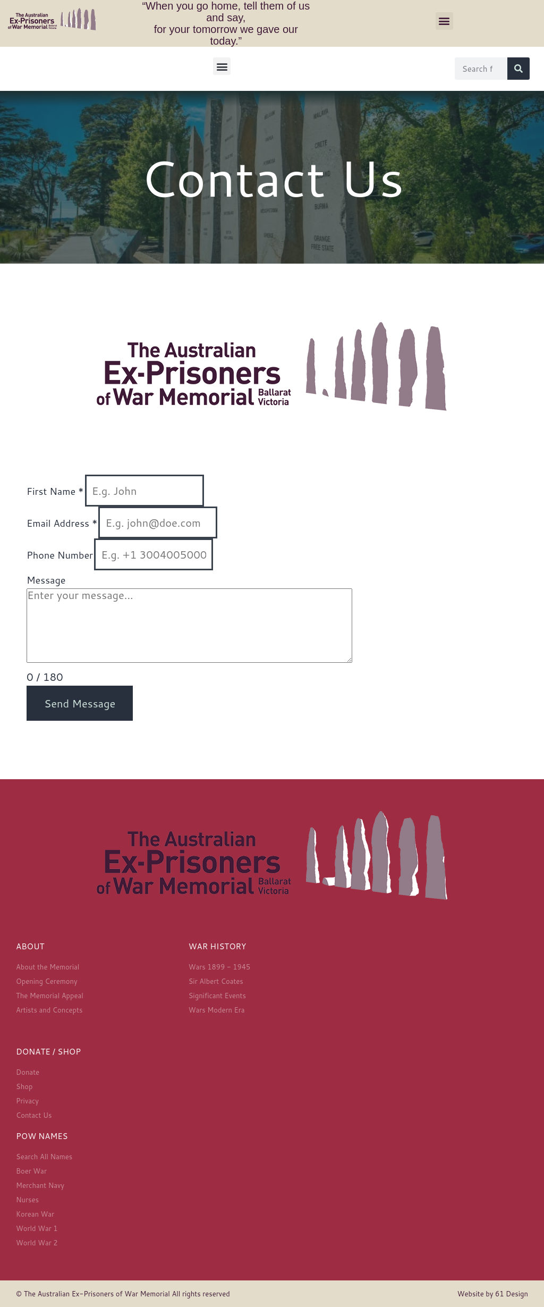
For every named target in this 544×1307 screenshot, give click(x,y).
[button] (444, 21)
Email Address (62, 523)
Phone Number (60, 555)
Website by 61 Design (492, 1293)
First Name (55, 491)
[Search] (518, 68)
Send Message (79, 703)
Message (46, 580)
